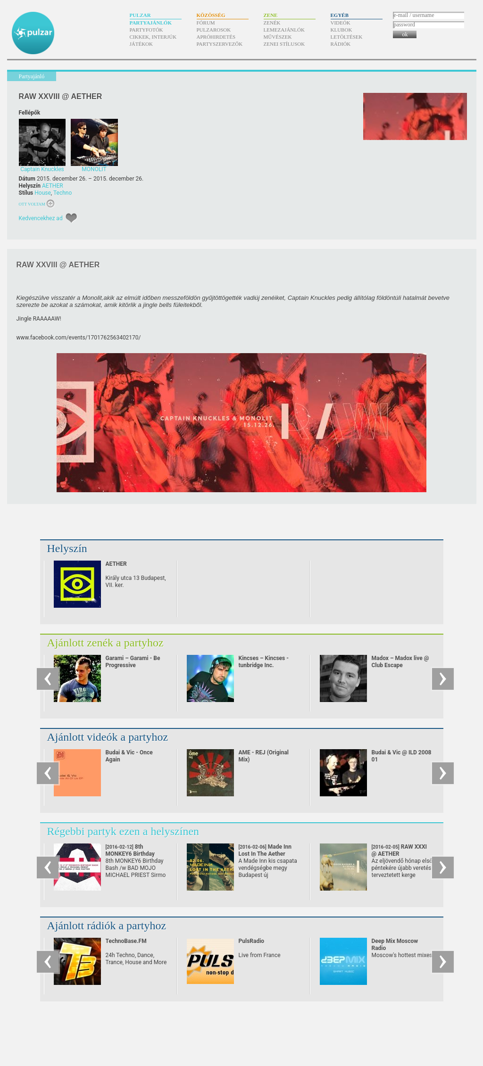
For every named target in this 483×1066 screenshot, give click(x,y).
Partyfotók (146, 30)
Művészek (278, 37)
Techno (62, 193)
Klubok (341, 30)
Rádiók (341, 44)
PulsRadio (252, 941)
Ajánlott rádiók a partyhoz (107, 925)
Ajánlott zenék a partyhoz (105, 642)
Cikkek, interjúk (153, 37)
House (42, 193)
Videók (340, 22)
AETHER (52, 185)
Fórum (206, 22)
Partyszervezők (220, 44)
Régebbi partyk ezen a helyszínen (123, 831)
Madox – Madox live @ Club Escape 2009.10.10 (400, 665)
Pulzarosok (214, 30)
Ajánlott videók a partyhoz (107, 737)
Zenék (272, 22)
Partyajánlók (151, 22)
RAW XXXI (399, 850)
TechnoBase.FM (126, 941)
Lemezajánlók (284, 30)
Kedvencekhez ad (41, 218)
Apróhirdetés (216, 37)
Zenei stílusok (284, 44)
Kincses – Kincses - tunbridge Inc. (264, 662)
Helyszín (67, 548)
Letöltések (347, 37)
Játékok (141, 44)
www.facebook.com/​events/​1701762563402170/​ (79, 337)
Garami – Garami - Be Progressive (133, 662)
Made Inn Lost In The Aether (265, 853)
